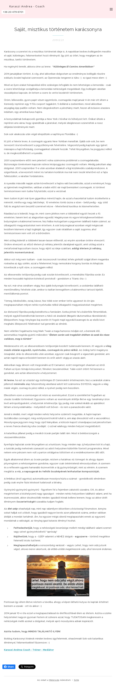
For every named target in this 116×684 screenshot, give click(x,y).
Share (9, 666)
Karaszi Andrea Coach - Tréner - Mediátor (29, 649)
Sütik (76, 680)
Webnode (54, 680)
